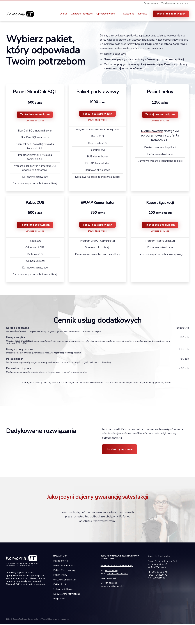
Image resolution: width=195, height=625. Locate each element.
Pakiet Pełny (60, 575)
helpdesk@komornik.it (117, 574)
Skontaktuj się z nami (120, 450)
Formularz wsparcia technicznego (117, 566)
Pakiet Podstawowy (64, 571)
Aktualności (128, 14)
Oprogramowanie (105, 14)
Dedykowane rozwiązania (66, 594)
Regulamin (59, 599)
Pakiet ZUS (59, 585)
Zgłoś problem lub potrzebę (174, 3)
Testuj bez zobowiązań (170, 14)
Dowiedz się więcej (35, 121)
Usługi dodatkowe (63, 590)
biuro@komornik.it (115, 586)
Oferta (63, 14)
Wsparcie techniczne (82, 14)
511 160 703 (111, 583)
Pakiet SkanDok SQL (64, 566)
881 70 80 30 (111, 571)
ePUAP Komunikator (64, 580)
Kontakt (142, 14)
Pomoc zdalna (151, 3)
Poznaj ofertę (60, 561)
